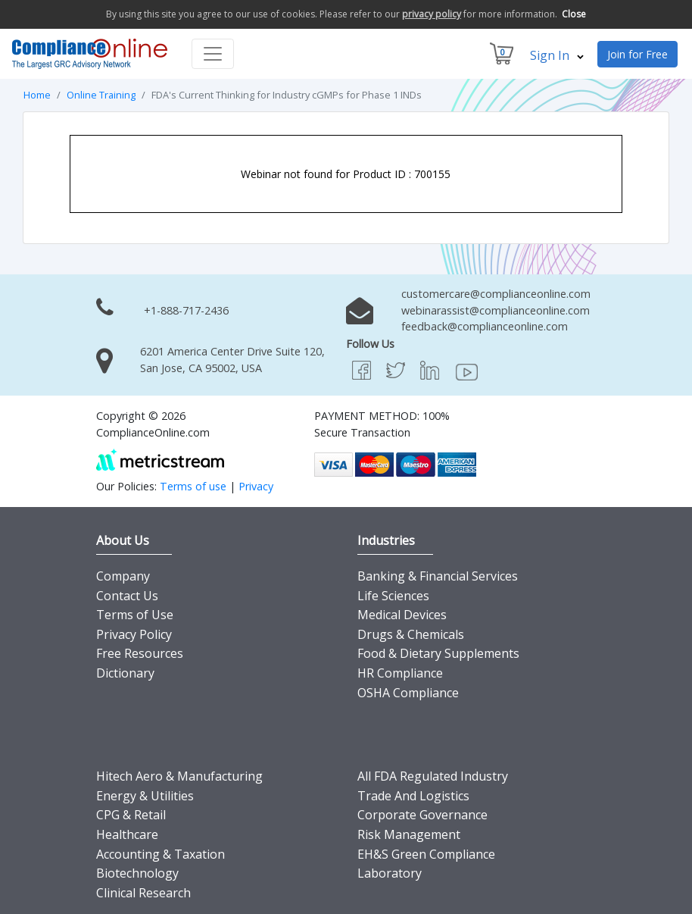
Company (123, 576)
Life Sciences (393, 595)
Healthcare (127, 834)
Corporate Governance (422, 814)
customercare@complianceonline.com (496, 293)
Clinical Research (143, 892)
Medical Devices (402, 614)
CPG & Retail (131, 814)
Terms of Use (134, 614)
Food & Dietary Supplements (438, 653)
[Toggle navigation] (213, 54)
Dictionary (125, 673)
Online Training (101, 95)
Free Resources (139, 653)
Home (37, 95)
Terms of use (193, 486)
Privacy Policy (134, 634)
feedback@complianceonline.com (484, 326)
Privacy (255, 486)
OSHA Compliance (408, 692)
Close (574, 14)
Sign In (557, 55)
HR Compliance (400, 673)
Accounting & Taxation (160, 854)
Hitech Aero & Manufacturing (179, 776)
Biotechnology (137, 873)
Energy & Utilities (145, 795)
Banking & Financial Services (437, 576)
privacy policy (431, 14)
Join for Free (637, 54)
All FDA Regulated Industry (432, 776)
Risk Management (408, 834)
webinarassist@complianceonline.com (495, 310)
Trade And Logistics (413, 795)
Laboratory (389, 873)
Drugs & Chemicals (410, 634)
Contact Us (127, 595)
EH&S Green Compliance (426, 854)
